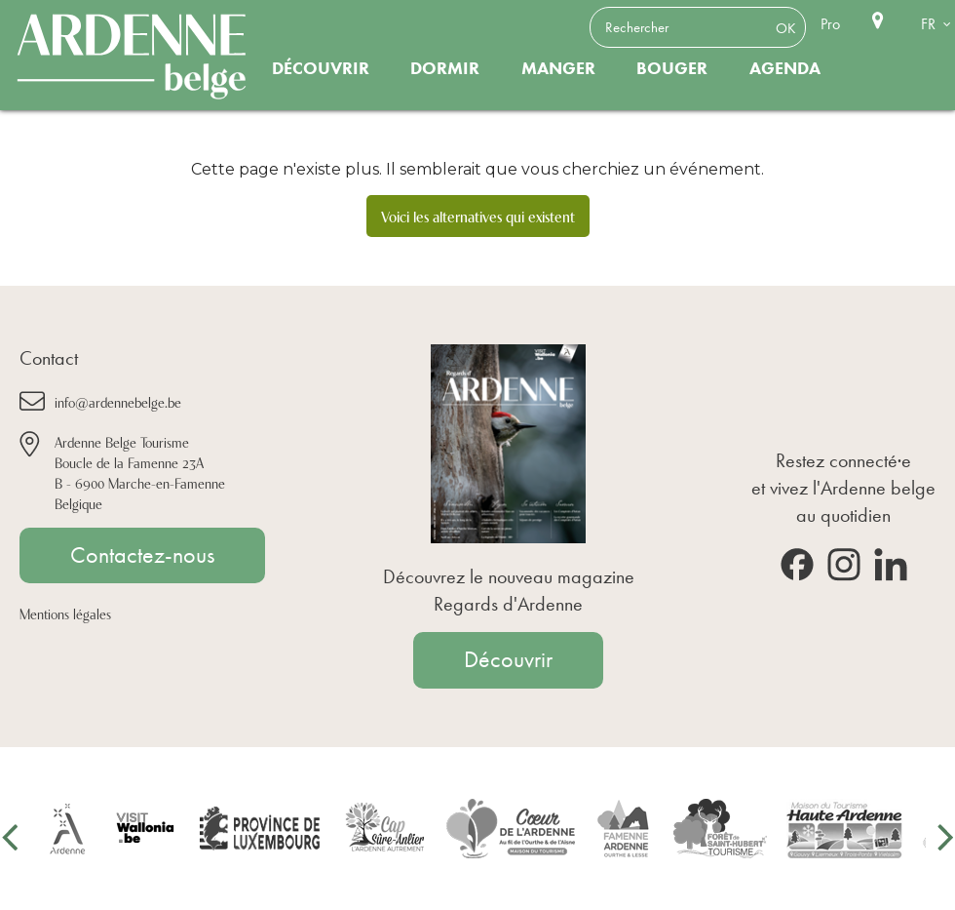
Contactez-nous (142, 555)
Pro (830, 24)
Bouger (671, 68)
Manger (558, 68)
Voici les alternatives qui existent (478, 215)
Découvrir (320, 68)
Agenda (785, 68)
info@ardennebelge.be (118, 401)
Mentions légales (65, 613)
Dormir (444, 68)
